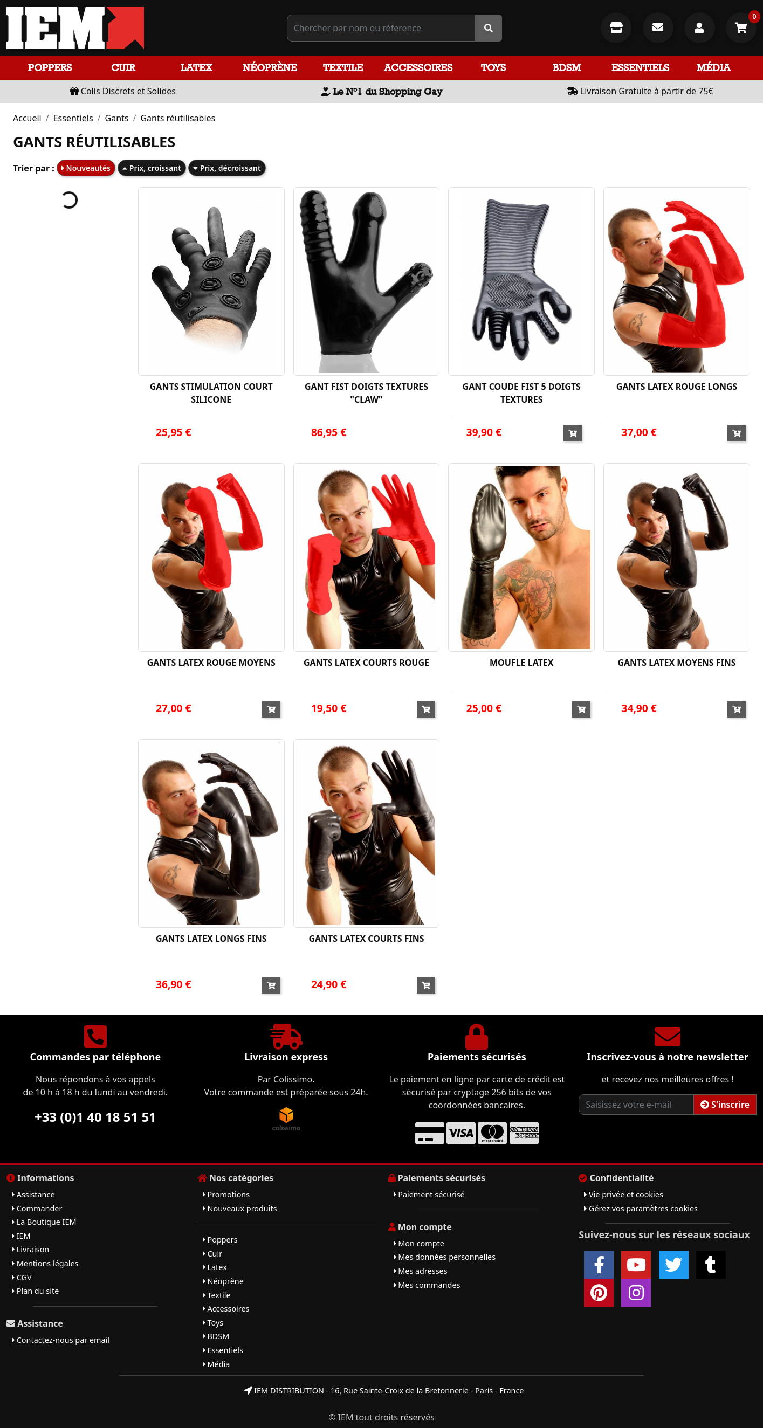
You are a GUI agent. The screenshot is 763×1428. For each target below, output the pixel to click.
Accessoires (418, 67)
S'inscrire (725, 1104)
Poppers (50, 67)
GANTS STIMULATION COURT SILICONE (211, 393)
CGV (22, 1277)
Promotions (226, 1194)
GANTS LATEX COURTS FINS (366, 938)
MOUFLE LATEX (522, 662)
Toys (493, 67)
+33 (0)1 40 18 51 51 (95, 1117)
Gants (117, 118)
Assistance (33, 1194)
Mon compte (419, 1243)
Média (713, 67)
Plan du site (35, 1291)
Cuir (123, 67)
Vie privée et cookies (623, 1194)
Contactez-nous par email (60, 1340)
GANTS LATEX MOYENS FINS (676, 662)
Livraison (30, 1249)
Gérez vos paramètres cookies (641, 1208)
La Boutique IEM (44, 1222)
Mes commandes (427, 1285)
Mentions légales (45, 1263)
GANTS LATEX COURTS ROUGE (366, 662)
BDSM (567, 67)
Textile (343, 67)
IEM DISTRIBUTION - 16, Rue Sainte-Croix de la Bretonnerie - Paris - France (384, 1390)
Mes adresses (421, 1271)
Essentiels (640, 67)
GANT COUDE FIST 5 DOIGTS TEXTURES (522, 393)
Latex (196, 67)
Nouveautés (86, 168)
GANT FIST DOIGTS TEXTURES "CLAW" (366, 393)
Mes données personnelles (445, 1257)
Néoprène (270, 67)
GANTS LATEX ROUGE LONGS (676, 386)
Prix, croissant (151, 168)
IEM (21, 1236)
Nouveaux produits (240, 1208)
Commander (37, 1208)
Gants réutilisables (177, 118)
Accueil (27, 118)
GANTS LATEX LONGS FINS (211, 938)
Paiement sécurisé (429, 1194)
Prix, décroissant (227, 168)
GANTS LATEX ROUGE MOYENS (211, 662)
